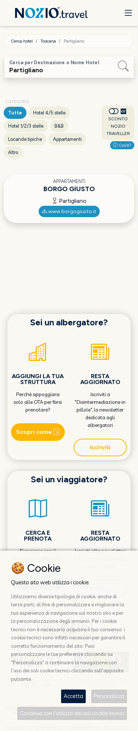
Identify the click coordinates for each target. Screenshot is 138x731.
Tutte (15, 113)
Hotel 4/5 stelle (49, 113)
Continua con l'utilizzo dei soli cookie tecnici (72, 713)
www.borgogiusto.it (69, 211)
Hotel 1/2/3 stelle (25, 126)
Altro (13, 152)
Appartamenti (67, 139)
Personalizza (109, 695)
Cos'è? (122, 145)
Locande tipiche (25, 139)
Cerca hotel (22, 41)
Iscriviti (100, 447)
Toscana (48, 41)
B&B (59, 126)
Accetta (73, 695)
